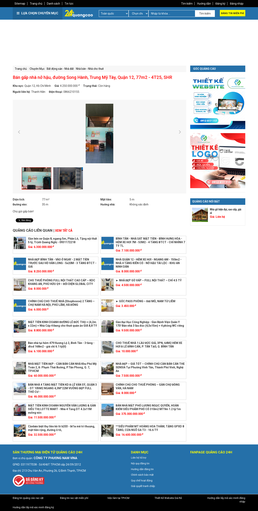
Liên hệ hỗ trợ (138, 457)
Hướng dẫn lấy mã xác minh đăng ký (33, 506)
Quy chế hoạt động (141, 480)
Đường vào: (20, 204)
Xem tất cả (63, 230)
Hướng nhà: (107, 204)
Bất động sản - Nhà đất (62, 68)
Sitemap (20, 3)
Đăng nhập (236, 3)
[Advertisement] (70, 49)
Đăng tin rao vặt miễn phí (74, 497)
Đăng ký (220, 3)
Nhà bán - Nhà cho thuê (92, 68)
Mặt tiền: (106, 199)
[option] (99, 133)
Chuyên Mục (38, 68)
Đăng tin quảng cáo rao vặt (28, 497)
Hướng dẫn (203, 3)
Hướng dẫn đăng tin (142, 468)
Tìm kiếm (186, 3)
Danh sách (54, 3)
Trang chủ (36, 3)
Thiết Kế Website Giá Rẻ (168, 497)
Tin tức (69, 3)
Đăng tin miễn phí (232, 13)
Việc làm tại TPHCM (118, 497)
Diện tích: (19, 199)
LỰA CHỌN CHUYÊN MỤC (37, 13)
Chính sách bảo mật (142, 474)
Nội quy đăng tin (140, 463)
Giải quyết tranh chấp (143, 485)
